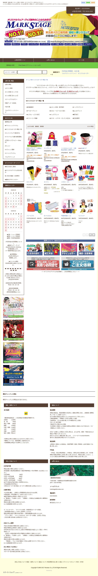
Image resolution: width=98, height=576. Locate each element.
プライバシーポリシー (69, 562)
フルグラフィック (10, 157)
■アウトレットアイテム (11, 125)
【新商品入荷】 (9, 65)
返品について (42, 562)
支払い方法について (20, 562)
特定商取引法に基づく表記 (54, 562)
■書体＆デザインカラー (11, 179)
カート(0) (79, 60)
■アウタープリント (32, 111)
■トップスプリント (78, 107)
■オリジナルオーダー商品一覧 (39, 79)
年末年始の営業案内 (67, 71)
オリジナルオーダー (83, 73)
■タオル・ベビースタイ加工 (57, 111)
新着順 (42, 126)
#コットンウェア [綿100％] (12, 133)
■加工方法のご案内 (10, 166)
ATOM (81, 562)
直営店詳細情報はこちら (13, 292)
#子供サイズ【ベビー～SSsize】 (13, 141)
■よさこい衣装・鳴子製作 (57, 107)
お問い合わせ (49, 60)
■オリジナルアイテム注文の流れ (13, 171)
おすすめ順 (31, 126)
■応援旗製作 (30, 107)
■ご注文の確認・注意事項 (12, 176)
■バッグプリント (54, 114)
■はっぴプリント (77, 111)
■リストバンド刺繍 (32, 118)
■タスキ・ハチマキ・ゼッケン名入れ (60, 118)
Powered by (27, 571)
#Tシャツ (7, 146)
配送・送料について (32, 562)
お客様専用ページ (18, 60)
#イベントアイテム (10, 153)
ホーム (28, 79)
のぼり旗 (76, 71)
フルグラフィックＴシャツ (69, 73)
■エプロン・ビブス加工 (33, 114)
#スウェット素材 (9, 149)
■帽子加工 (75, 114)
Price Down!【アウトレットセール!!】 (28, 65)
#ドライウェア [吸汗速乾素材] (13, 136)
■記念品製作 (76, 118)
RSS (77, 562)
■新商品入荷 (8, 122)
